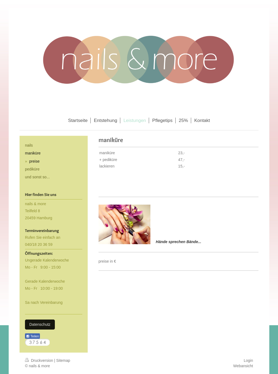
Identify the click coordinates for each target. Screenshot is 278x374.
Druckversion (39, 360)
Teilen (32, 336)
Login (248, 360)
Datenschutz (39, 324)
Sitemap (63, 360)
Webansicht (243, 366)
